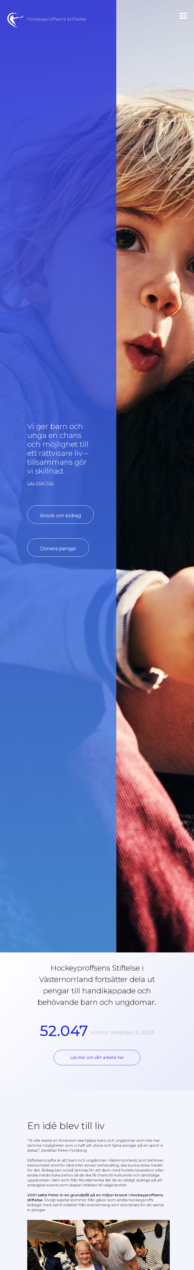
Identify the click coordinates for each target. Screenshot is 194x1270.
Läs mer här (40, 483)
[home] (43, 23)
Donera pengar (58, 549)
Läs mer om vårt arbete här (97, 1057)
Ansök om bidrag (60, 516)
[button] (183, 16)
